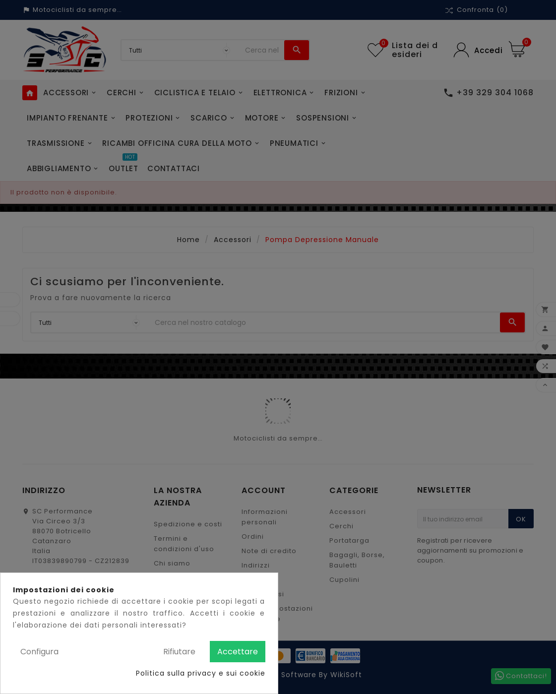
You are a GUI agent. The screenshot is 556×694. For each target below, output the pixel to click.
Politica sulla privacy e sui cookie (200, 673)
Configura (39, 651)
